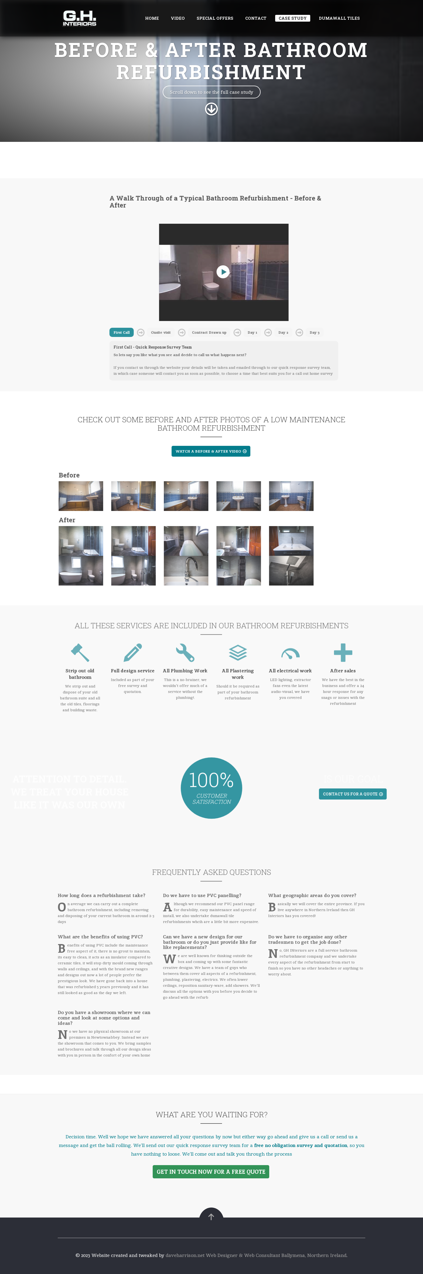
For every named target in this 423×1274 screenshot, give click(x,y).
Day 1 (249, 332)
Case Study (293, 18)
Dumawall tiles (339, 18)
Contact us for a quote (356, 794)
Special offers (215, 18)
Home (152, 18)
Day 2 (280, 332)
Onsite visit (158, 332)
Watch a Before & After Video (211, 451)
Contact (256, 18)
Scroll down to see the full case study (211, 92)
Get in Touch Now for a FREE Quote (211, 1171)
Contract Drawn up (206, 332)
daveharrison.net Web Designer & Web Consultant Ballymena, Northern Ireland (256, 1255)
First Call (119, 332)
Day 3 (312, 332)
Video (178, 18)
